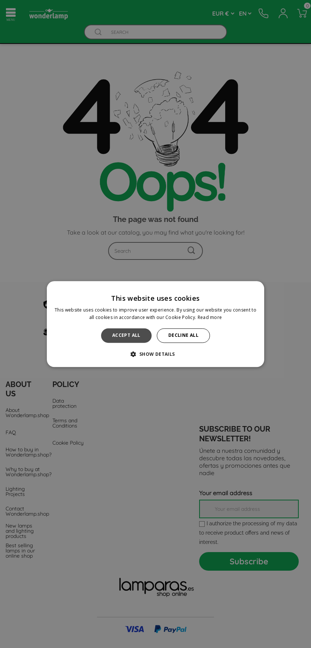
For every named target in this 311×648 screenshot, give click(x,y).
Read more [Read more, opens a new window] (210, 317)
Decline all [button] (183, 335)
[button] (155, 354)
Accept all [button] (126, 335)
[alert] (155, 324)
